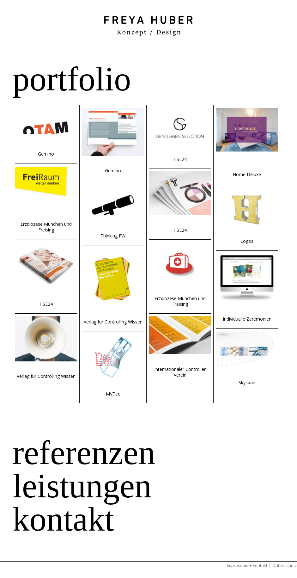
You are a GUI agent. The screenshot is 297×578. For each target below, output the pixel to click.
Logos (246, 241)
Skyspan (247, 382)
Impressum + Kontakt (247, 565)
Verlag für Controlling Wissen (46, 376)
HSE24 (46, 304)
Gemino (46, 154)
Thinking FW (112, 236)
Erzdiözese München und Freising (46, 227)
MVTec (113, 394)
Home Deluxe (247, 174)
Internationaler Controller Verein (180, 372)
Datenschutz (285, 565)
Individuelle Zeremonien (247, 319)
